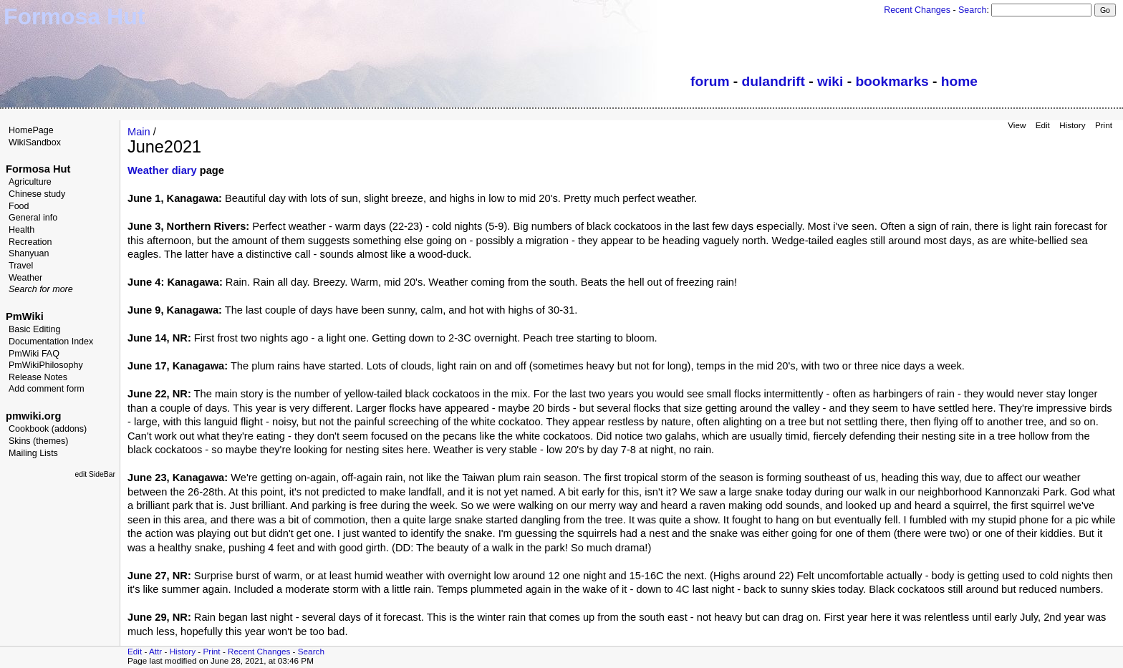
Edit (1043, 125)
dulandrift (773, 81)
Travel (21, 266)
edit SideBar (94, 474)
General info (33, 218)
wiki (830, 81)
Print (1103, 125)
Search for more (41, 289)
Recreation (30, 242)
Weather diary (162, 170)
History (1072, 125)
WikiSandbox (35, 142)
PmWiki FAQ (34, 354)
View (1017, 125)
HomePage (31, 130)
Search (972, 10)
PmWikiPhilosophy (46, 365)
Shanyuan (29, 253)
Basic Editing (34, 329)
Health (21, 230)
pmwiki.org (33, 416)
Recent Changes (917, 10)
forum (709, 81)
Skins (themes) (38, 441)
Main (138, 131)
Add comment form (47, 389)
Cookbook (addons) (48, 429)
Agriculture (30, 182)
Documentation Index (51, 342)
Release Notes (38, 377)
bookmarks (891, 81)
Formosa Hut (38, 169)
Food (19, 206)
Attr (155, 651)
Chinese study (37, 194)
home (959, 81)
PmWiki (25, 316)
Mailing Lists (33, 453)
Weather (25, 278)
